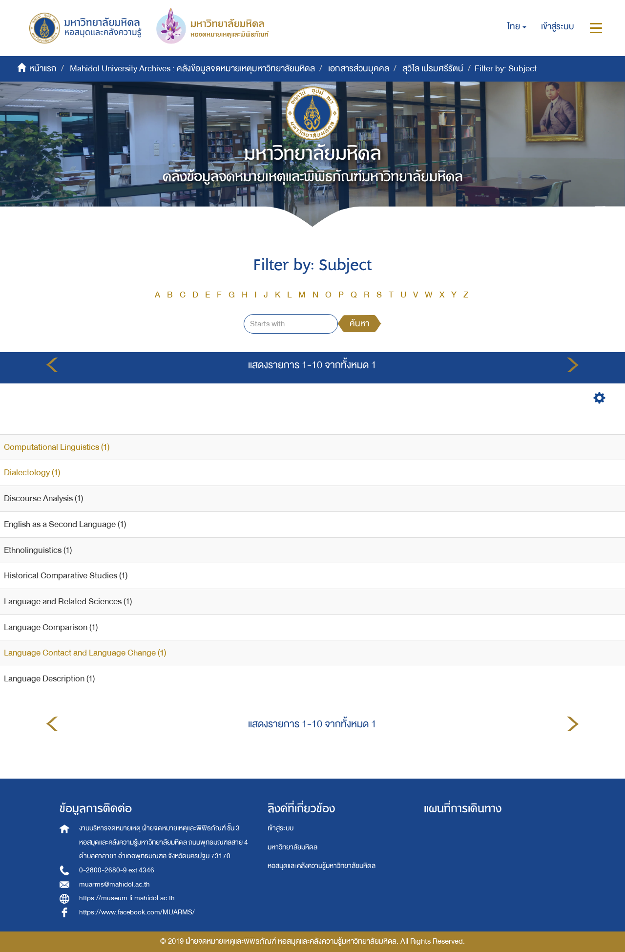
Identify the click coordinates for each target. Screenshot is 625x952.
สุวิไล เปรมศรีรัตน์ (432, 68)
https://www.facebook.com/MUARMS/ (137, 912)
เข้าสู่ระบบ (280, 828)
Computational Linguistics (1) (56, 447)
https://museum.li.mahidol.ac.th (127, 898)
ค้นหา (359, 323)
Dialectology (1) (32, 472)
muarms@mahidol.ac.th (114, 884)
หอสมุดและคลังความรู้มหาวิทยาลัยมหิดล (321, 866)
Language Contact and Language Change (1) (85, 652)
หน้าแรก (43, 68)
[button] (517, 27)
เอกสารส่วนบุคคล (358, 68)
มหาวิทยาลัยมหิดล (292, 847)
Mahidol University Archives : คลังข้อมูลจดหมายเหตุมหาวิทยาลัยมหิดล (192, 68)
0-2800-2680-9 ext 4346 (116, 870)
